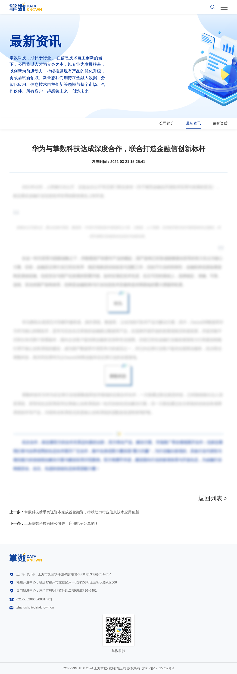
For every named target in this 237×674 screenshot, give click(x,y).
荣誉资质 (220, 123)
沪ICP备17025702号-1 (158, 668)
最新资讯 (193, 123)
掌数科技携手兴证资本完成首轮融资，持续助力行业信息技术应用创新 (74, 512)
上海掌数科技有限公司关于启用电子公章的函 (53, 523)
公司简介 (166, 123)
